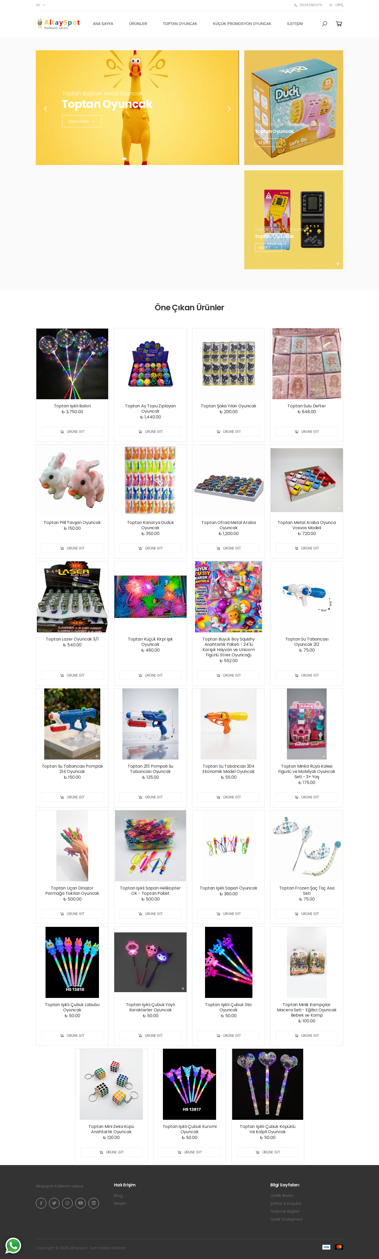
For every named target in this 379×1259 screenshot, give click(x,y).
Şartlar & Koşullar (286, 1203)
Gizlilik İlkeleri (281, 1195)
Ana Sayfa (103, 24)
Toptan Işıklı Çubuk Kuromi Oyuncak (190, 1129)
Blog (118, 1195)
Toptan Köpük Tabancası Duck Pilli (290, 124)
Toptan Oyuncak (180, 24)
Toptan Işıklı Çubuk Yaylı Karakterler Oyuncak (150, 1007)
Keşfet (268, 142)
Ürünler (138, 24)
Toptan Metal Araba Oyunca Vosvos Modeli (307, 525)
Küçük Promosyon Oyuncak (242, 24)
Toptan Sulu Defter (306, 406)
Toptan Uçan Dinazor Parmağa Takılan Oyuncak (72, 890)
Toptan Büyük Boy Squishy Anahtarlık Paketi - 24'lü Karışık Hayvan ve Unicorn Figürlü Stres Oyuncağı (228, 647)
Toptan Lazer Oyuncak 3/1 (72, 639)
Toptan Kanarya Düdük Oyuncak (150, 525)
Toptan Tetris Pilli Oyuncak (281, 229)
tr (38, 5)
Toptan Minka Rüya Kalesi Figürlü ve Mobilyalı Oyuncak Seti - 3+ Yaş (306, 771)
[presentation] (46, 108)
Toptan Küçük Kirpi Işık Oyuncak (150, 641)
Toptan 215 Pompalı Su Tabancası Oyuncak (150, 769)
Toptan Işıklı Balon (72, 406)
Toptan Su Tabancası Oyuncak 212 (306, 641)
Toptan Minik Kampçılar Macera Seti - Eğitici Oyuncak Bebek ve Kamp (306, 1010)
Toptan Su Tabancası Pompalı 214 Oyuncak (72, 769)
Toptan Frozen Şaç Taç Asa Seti (307, 890)
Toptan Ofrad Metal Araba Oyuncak (228, 525)
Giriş (336, 4)
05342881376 (308, 4)
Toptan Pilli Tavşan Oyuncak (72, 522)
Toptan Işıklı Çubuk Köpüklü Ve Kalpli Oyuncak (268, 1129)
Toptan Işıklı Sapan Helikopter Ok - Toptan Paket (150, 890)
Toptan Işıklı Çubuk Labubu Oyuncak (72, 1007)
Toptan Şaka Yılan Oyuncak (228, 406)
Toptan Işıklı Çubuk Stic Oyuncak (228, 1007)
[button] (324, 24)
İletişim (295, 24)
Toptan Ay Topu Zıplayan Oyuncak (150, 408)
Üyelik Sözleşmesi (286, 1219)
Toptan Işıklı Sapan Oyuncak (228, 888)
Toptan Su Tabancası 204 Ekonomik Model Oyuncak (228, 769)
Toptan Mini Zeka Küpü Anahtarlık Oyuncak (111, 1129)
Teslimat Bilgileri (285, 1211)
